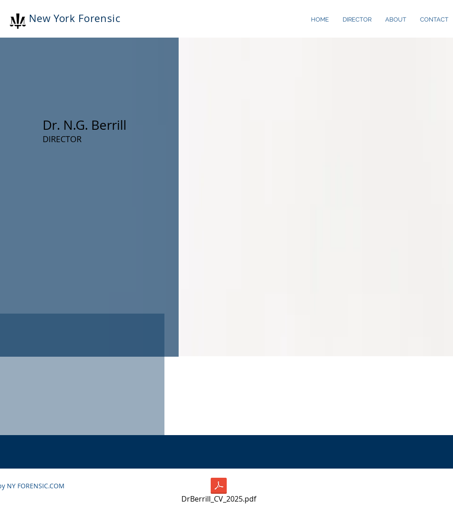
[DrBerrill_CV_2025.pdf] (218, 492)
